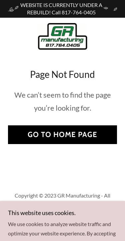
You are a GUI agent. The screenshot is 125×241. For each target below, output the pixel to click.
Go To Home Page (62, 134)
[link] (62, 36)
